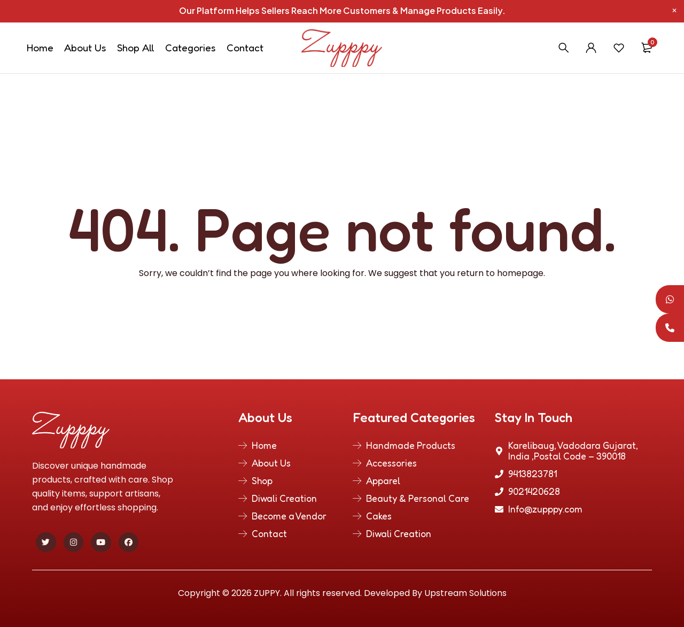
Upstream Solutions (465, 593)
